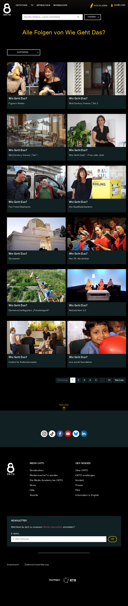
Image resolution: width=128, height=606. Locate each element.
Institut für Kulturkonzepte (23, 362)
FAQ (77, 490)
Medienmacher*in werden (44, 475)
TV (32, 5)
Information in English (87, 495)
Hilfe (32, 490)
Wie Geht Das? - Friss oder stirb (86, 155)
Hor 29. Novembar (79, 259)
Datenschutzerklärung (37, 565)
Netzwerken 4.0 (77, 310)
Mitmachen (43, 5)
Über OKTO (81, 470)
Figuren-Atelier (17, 103)
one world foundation (80, 362)
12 (109, 380)
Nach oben (64, 407)
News (33, 485)
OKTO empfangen (85, 475)
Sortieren (28, 52)
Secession (14, 259)
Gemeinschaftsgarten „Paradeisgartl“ (29, 310)
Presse (79, 485)
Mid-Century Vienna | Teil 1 (23, 155)
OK (112, 539)
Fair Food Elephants (19, 207)
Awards (34, 495)
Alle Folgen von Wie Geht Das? (64, 33)
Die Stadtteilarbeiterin (80, 207)
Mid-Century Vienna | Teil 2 (83, 103)
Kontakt (79, 480)
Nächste (119, 380)
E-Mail (15, 534)
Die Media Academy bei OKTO (46, 480)
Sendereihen (37, 470)
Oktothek (21, 5)
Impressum (13, 565)
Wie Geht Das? (18, 98)
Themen (93, 17)
